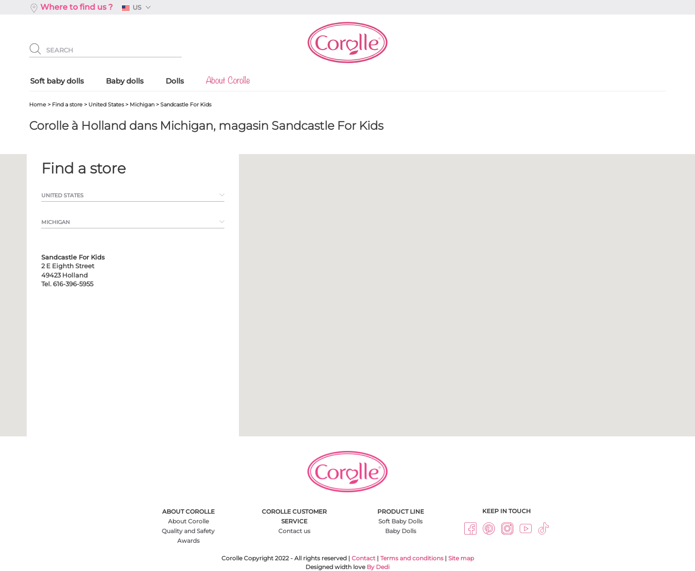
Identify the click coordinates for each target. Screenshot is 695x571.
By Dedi (378, 567)
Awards (188, 540)
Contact (363, 558)
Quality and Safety (188, 531)
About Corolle (188, 521)
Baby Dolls (400, 531)
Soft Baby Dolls (400, 521)
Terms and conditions (411, 558)
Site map (461, 558)
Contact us (294, 531)
